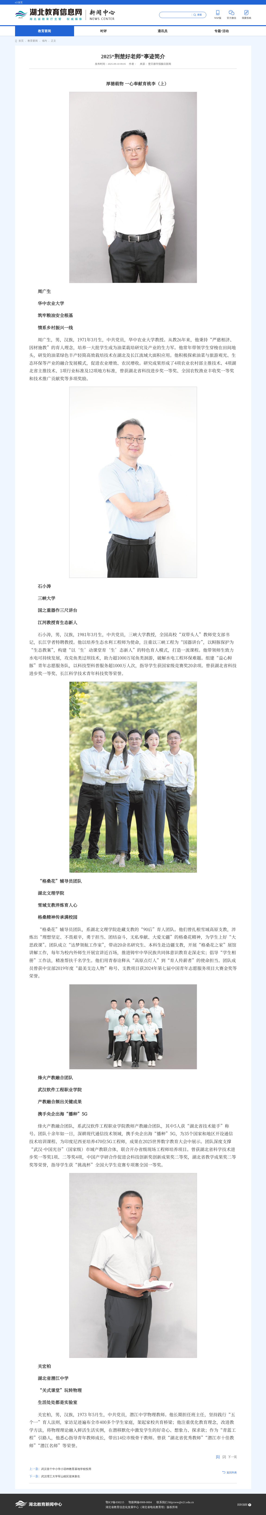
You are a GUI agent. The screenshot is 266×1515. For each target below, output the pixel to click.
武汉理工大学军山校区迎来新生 (54, 1476)
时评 (103, 31)
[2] (224, 1456)
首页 (21, 40)
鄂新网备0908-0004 (140, 1502)
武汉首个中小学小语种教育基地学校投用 (60, 1469)
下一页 (232, 1456)
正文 (53, 40)
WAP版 (217, 14)
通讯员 (162, 31)
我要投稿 (246, 14)
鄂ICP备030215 (115, 1502)
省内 (44, 40)
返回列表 (232, 1472)
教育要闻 (44, 31)
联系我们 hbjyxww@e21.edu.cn (175, 1502)
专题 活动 (221, 30)
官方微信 (231, 14)
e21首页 (19, 2)
